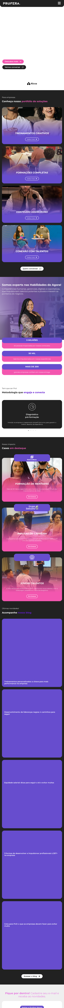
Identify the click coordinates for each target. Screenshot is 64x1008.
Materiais (5, 990)
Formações (6, 953)
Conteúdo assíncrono (10, 956)
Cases (4, 993)
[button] (28, 430)
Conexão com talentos (10, 959)
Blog (4, 987)
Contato (5, 971)
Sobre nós (6, 968)
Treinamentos (7, 950)
